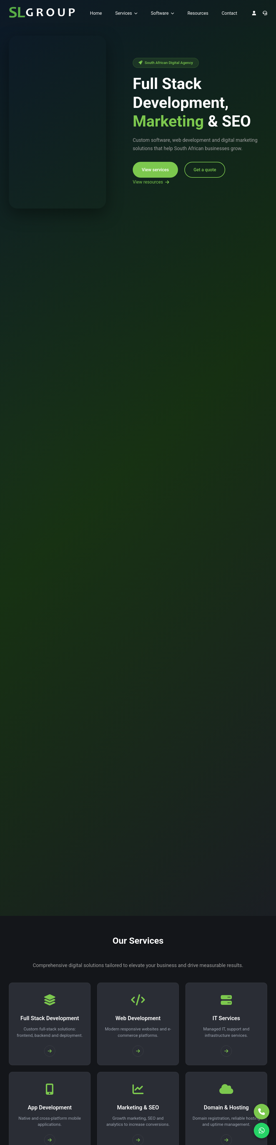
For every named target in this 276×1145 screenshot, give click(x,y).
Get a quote (207, 170)
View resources (151, 182)
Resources (197, 13)
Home (96, 13)
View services (156, 170)
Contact (229, 13)
